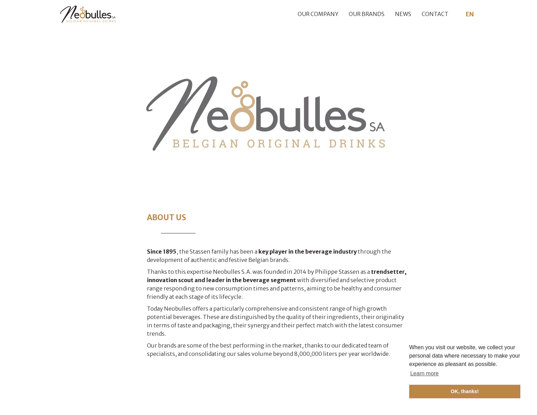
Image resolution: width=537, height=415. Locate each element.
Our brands (367, 13)
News (403, 13)
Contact (435, 13)
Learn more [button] (424, 373)
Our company (318, 13)
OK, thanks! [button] (465, 391)
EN (470, 14)
